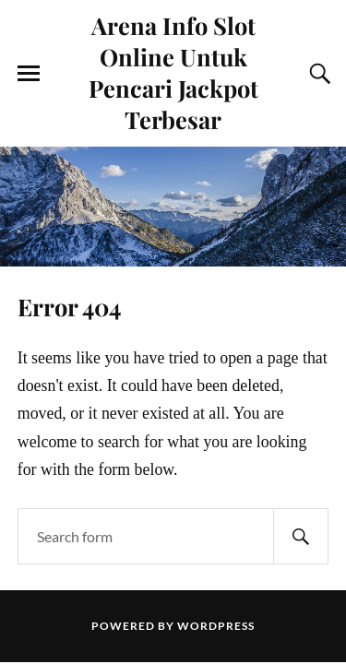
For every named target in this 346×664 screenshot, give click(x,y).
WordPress (216, 626)
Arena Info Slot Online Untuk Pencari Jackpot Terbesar (173, 72)
